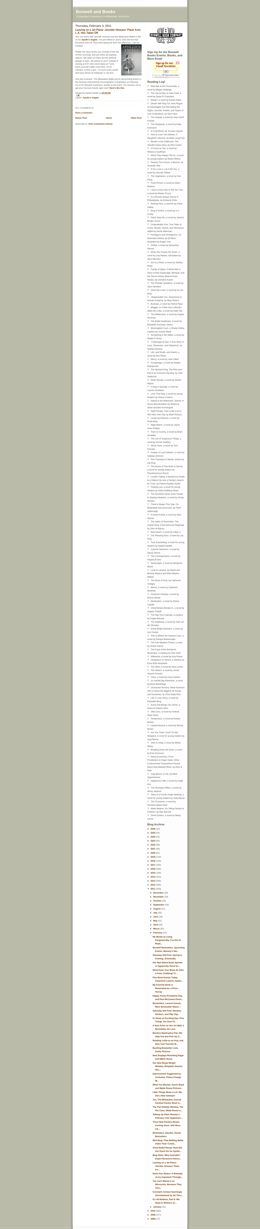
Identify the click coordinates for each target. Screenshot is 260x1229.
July (155, 912)
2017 (153, 865)
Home (109, 118)
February (158, 932)
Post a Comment (83, 113)
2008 (153, 1219)
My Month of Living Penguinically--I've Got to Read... (167, 940)
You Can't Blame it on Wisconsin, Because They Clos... (167, 1184)
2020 (153, 853)
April (156, 924)
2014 (153, 877)
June (156, 916)
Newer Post (81, 118)
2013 (153, 881)
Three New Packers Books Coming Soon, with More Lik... (166, 1125)
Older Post (136, 118)
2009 (153, 1215)
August (157, 908)
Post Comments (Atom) (100, 124)
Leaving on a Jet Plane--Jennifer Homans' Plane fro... (166, 1166)
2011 (153, 889)
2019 (153, 857)
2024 (153, 837)
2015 (153, 873)
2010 (153, 1211)
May (155, 920)
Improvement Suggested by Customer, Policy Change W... (167, 1077)
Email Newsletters (162, 77)
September (159, 904)
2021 (153, 848)
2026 (153, 829)
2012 (153, 885)
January (157, 1207)
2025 (153, 833)
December (158, 893)
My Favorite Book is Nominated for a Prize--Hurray (166, 988)
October (157, 900)
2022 (153, 844)
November (158, 896)
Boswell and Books (95, 11)
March (156, 928)
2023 (153, 840)
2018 (153, 861)
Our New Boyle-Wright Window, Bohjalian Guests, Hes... (168, 1066)
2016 (153, 869)
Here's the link (116, 88)
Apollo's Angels (89, 39)
